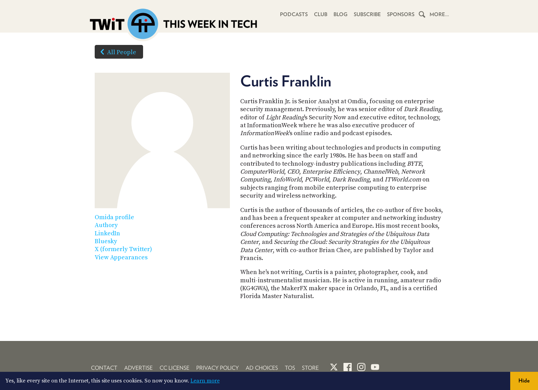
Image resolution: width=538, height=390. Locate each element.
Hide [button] (524, 380)
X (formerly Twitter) (123, 249)
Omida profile (114, 217)
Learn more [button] (205, 380)
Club (320, 14)
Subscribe (367, 14)
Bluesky (106, 241)
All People (116, 52)
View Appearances (121, 257)
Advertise (138, 368)
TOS (290, 368)
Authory (106, 225)
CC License (174, 368)
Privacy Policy (217, 368)
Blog (341, 14)
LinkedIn (107, 233)
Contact (104, 368)
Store (310, 368)
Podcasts (294, 14)
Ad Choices (262, 368)
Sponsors (400, 14)
